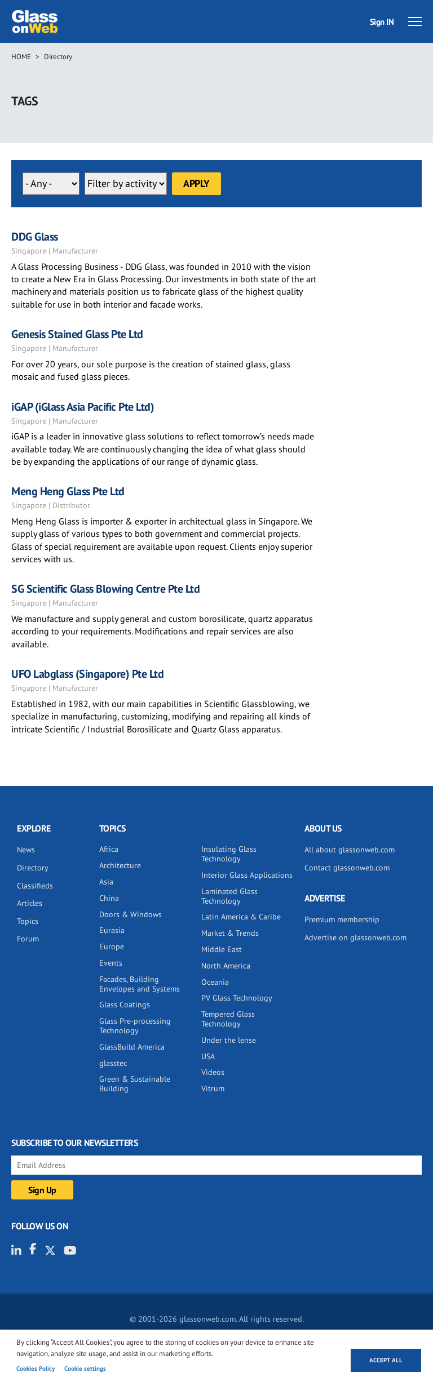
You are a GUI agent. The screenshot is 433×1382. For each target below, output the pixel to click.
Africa (108, 849)
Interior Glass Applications (247, 875)
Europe (111, 946)
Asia (106, 882)
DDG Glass (34, 236)
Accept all (386, 1360)
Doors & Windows (130, 914)
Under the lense (228, 1040)
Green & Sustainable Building (134, 1084)
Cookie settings (85, 1368)
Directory (58, 56)
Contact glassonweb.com (347, 868)
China (109, 898)
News (26, 850)
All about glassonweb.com (349, 850)
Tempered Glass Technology (228, 1019)
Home (21, 56)
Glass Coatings (124, 1004)
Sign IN (382, 21)
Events (110, 963)
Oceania (215, 982)
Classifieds (35, 886)
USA (208, 1056)
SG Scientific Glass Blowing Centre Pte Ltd (105, 589)
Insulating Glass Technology (229, 854)
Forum (28, 939)
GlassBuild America (132, 1047)
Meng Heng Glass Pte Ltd (68, 491)
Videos (212, 1072)
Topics (27, 921)
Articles (29, 903)
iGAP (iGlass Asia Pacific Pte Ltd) (82, 407)
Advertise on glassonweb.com (355, 937)
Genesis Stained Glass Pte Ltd (77, 334)
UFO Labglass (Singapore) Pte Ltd (87, 674)
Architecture (120, 865)
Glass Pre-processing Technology (135, 1026)
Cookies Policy (35, 1368)
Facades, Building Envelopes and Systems (139, 984)
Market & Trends (230, 933)
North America (225, 966)
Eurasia (112, 930)
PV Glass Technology (236, 998)
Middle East (221, 949)
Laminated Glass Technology (229, 896)
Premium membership (341, 919)
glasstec (113, 1063)
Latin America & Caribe (241, 917)
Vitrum (212, 1088)
